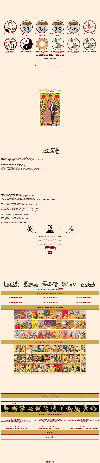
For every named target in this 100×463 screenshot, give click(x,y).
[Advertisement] (50, 10)
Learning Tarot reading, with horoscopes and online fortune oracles (83, 426)
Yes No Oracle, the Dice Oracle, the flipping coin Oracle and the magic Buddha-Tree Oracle (83, 419)
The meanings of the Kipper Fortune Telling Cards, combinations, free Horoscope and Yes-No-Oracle (50, 419)
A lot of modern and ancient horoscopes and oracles (50, 426)
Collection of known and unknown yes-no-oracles (16, 426)
